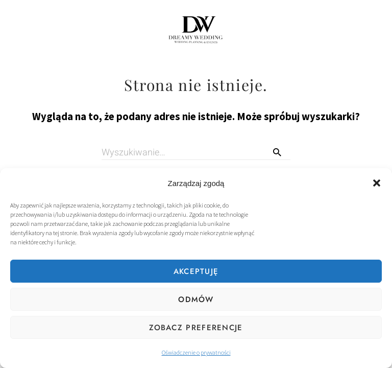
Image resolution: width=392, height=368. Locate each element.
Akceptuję (196, 271)
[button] (377, 183)
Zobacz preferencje (195, 327)
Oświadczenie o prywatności (196, 352)
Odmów (196, 299)
